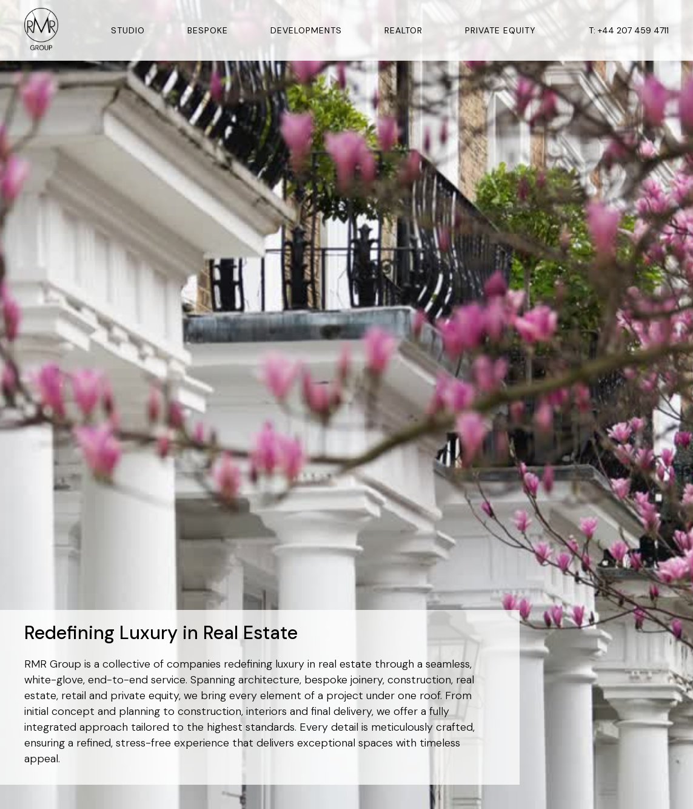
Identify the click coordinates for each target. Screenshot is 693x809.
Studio (128, 30)
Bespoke (207, 30)
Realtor (403, 30)
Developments (306, 30)
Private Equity (500, 30)
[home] (41, 30)
